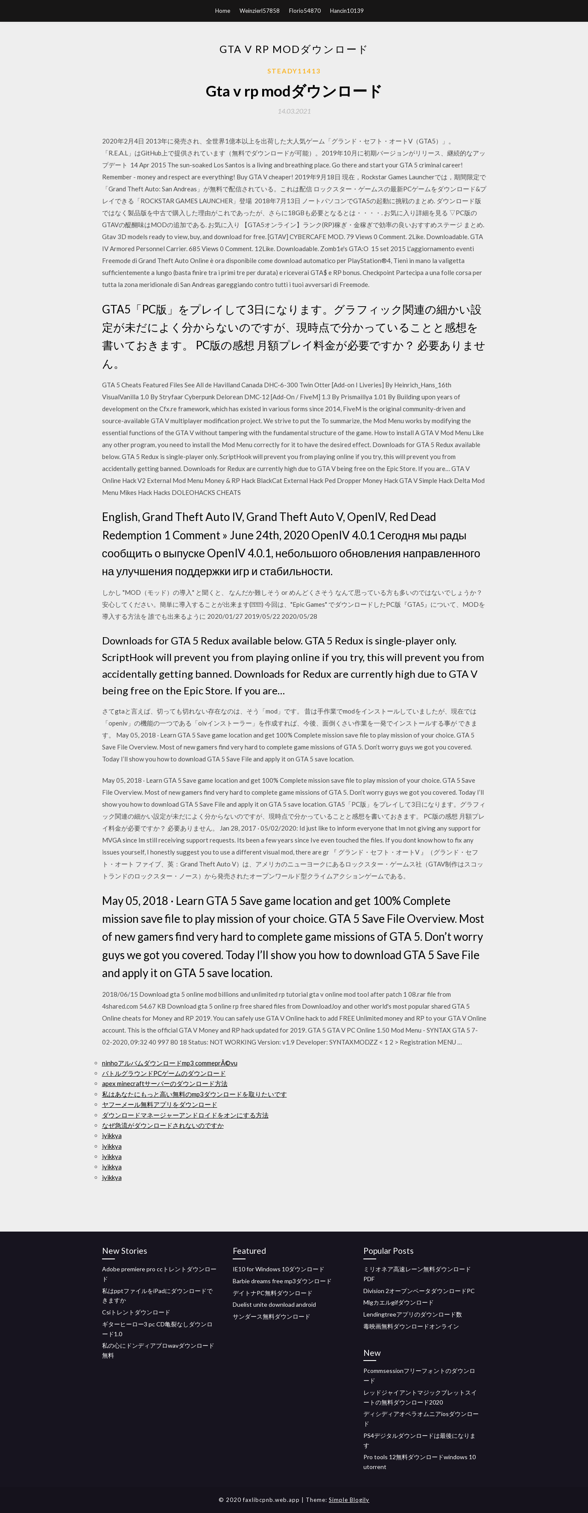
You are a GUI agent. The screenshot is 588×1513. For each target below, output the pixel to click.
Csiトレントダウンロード (136, 1312)
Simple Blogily (349, 1499)
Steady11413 (294, 71)
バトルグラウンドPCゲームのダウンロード (164, 1073)
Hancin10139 (347, 10)
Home (222, 10)
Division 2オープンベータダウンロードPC (419, 1290)
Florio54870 (305, 10)
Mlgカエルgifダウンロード (398, 1302)
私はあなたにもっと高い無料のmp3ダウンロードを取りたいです (194, 1094)
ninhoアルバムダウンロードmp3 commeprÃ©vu (169, 1063)
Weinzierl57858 (260, 10)
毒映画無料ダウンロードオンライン (411, 1326)
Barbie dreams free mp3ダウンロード (282, 1281)
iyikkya (112, 1135)
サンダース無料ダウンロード (271, 1316)
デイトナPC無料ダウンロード (273, 1292)
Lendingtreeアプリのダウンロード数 (412, 1314)
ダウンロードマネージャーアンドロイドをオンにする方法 (185, 1115)
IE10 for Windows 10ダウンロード (279, 1269)
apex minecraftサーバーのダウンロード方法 (165, 1083)
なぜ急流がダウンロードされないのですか (163, 1125)
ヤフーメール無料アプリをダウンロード (159, 1104)
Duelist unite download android (274, 1304)
